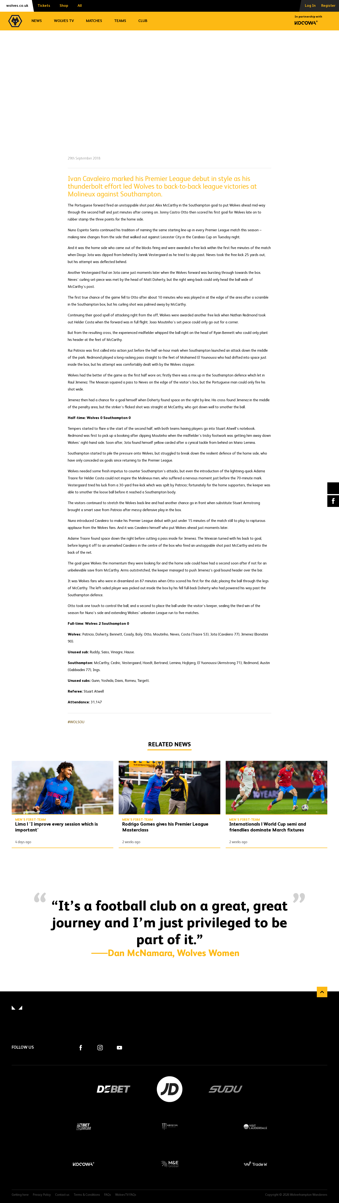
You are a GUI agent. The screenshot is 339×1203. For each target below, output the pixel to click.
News (37, 21)
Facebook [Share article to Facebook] (333, 501)
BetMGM (83, 1126)
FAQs (107, 1194)
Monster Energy (169, 1126)
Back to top (322, 992)
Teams (120, 21)
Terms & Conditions (87, 1194)
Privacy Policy (42, 1194)
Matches (94, 21)
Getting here (20, 1194)
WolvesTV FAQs (125, 1194)
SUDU (225, 1089)
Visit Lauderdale (255, 1126)
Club (142, 21)
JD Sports (169, 1089)
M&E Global (169, 1164)
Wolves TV (64, 21)
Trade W (255, 1164)
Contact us (62, 1194)
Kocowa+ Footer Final (83, 1164)
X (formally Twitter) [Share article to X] (333, 488)
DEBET (113, 1089)
